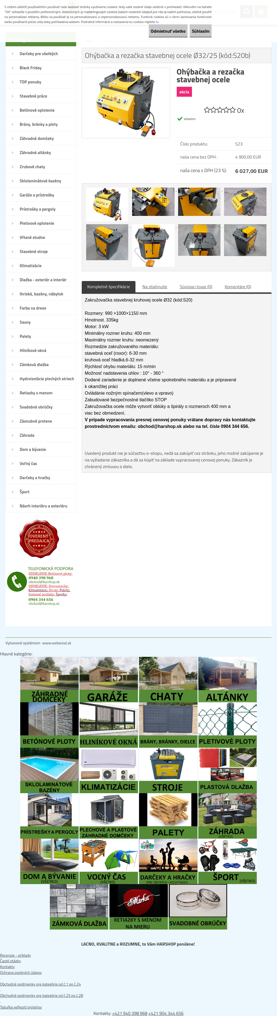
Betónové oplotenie (37, 110)
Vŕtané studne (32, 237)
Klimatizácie (31, 265)
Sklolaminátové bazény (40, 181)
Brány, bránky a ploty (39, 124)
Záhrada (27, 435)
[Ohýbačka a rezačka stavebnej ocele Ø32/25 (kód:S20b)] (126, 70)
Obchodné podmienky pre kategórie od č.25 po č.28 (41, 995)
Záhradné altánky (35, 152)
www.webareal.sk (56, 643)
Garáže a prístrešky (37, 195)
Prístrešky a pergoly (38, 209)
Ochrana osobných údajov (21, 972)
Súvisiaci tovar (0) (196, 286)
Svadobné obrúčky (36, 407)
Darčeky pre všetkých (39, 53)
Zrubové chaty (32, 167)
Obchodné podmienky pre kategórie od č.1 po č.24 (40, 984)
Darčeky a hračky (35, 477)
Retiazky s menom (36, 393)
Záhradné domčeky (37, 138)
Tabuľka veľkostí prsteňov (21, 1007)
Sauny (25, 322)
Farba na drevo (33, 308)
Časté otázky (10, 961)
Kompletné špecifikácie (108, 286)
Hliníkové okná (33, 350)
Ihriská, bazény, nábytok (41, 294)
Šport (24, 492)
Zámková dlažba (34, 364)
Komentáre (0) (238, 286)
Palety (25, 336)
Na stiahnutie (154, 286)
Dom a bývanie (33, 449)
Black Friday (31, 68)
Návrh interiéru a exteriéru (43, 506)
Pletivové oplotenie (37, 223)
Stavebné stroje (34, 251)
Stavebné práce (33, 96)
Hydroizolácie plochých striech (47, 379)
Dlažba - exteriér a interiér (43, 280)
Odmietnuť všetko (153, 31)
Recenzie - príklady (15, 955)
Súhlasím (196, 31)
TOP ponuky (30, 82)
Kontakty (7, 966)
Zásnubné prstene (36, 421)
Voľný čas (28, 463)
